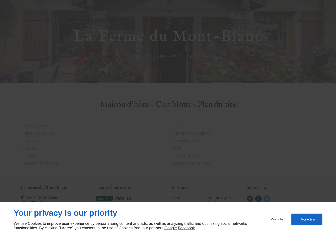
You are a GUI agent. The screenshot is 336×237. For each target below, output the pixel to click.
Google (170, 228)
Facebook (186, 228)
